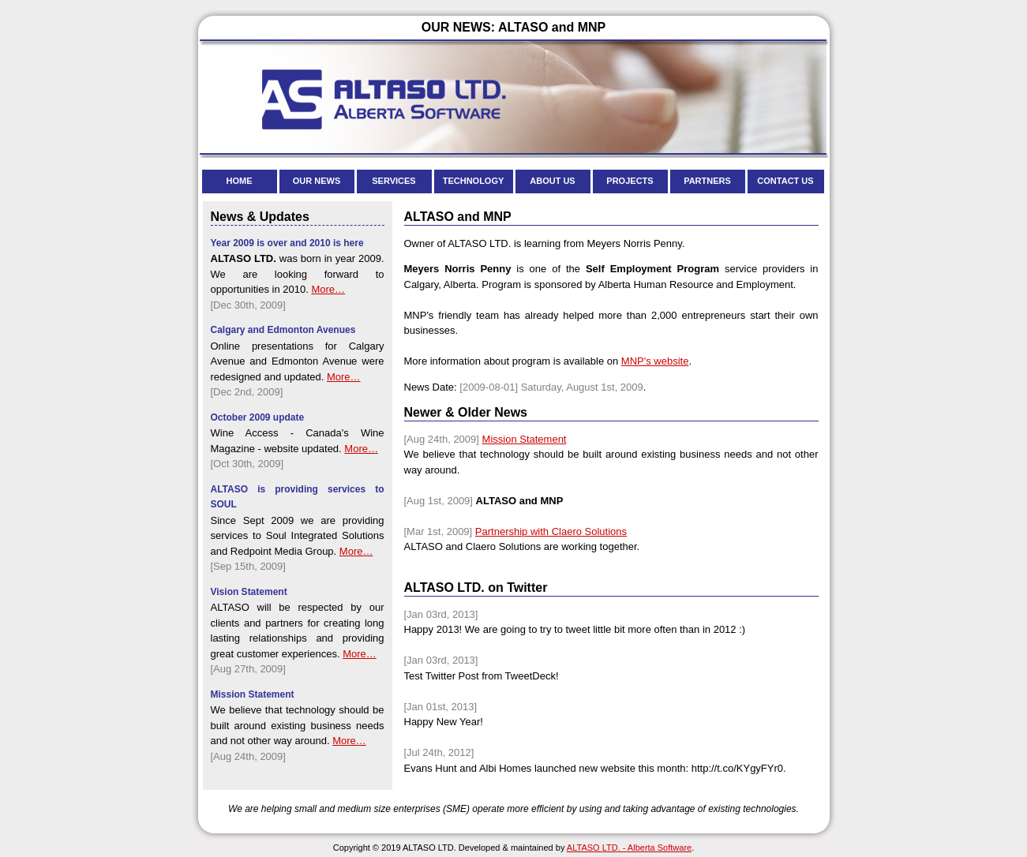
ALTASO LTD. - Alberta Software (629, 847)
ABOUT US (552, 180)
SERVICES (393, 180)
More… (328, 289)
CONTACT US (785, 180)
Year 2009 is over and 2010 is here (287, 243)
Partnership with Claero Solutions (551, 531)
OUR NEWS (317, 180)
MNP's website (655, 361)
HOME (240, 180)
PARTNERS (707, 180)
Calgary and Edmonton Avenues (283, 329)
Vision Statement (249, 591)
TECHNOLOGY (473, 180)
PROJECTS (629, 180)
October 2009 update (258, 417)
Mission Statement (524, 439)
